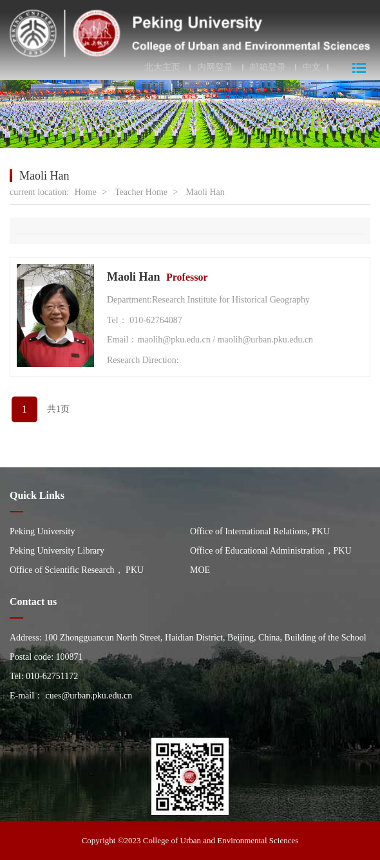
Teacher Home (141, 192)
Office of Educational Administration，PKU (271, 551)
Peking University (42, 531)
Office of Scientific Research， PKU (77, 570)
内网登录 (215, 67)
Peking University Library (57, 551)
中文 (312, 67)
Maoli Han (204, 192)
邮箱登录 (268, 67)
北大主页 (162, 67)
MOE (200, 570)
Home (86, 192)
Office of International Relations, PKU (260, 531)
